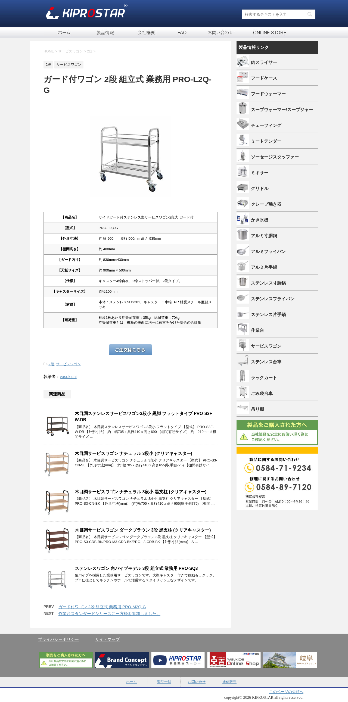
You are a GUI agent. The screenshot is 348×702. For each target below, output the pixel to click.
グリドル (259, 188)
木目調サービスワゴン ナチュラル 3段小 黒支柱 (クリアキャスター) (140, 491)
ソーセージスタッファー (275, 156)
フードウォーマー (268, 93)
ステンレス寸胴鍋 (268, 282)
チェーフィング (266, 125)
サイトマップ (107, 639)
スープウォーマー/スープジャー (282, 109)
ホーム (64, 32)
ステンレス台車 (266, 361)
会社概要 (147, 32)
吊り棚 (257, 409)
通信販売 (265, 32)
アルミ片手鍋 (264, 267)
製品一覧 (106, 32)
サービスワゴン (68, 364)
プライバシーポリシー (58, 639)
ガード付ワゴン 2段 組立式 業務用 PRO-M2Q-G (102, 606)
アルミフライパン (268, 251)
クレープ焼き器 (266, 204)
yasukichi (68, 376)
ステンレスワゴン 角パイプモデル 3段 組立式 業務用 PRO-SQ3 (136, 568)
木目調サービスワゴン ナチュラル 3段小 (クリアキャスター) (133, 453)
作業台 (257, 330)
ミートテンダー (266, 141)
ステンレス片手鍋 (268, 314)
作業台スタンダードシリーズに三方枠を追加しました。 (109, 613)
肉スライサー (264, 62)
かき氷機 (259, 219)
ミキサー (259, 172)
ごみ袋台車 (262, 393)
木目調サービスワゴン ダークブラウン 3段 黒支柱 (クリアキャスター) (143, 530)
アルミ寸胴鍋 (264, 235)
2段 (51, 364)
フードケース (264, 78)
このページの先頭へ (286, 691)
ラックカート (264, 377)
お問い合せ (220, 32)
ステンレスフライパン (272, 298)
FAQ (182, 32)
